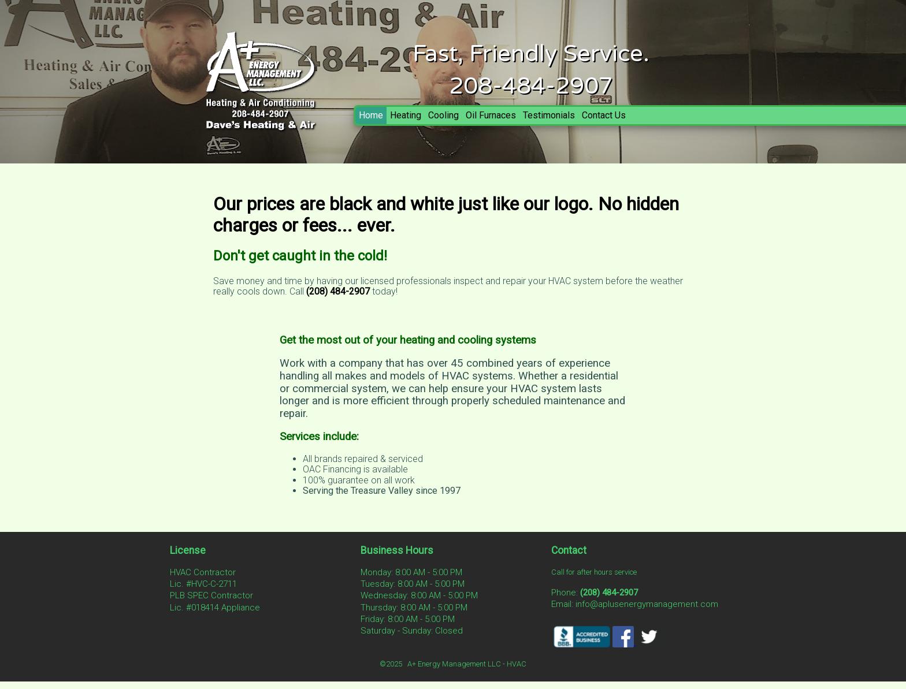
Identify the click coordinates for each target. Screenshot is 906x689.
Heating (405, 115)
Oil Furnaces (491, 115)
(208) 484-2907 (338, 291)
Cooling (443, 115)
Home (371, 115)
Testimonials (549, 115)
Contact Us (604, 115)
